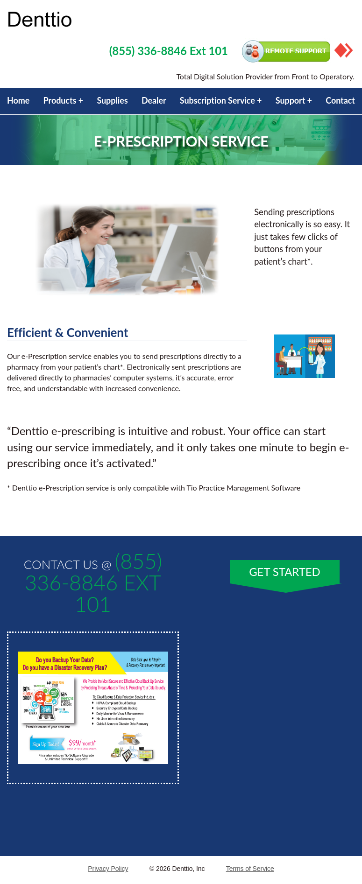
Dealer (154, 100)
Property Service (77, 20)
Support (290, 100)
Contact (340, 100)
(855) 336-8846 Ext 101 (168, 51)
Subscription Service (217, 100)
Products (60, 100)
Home (18, 100)
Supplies (112, 100)
